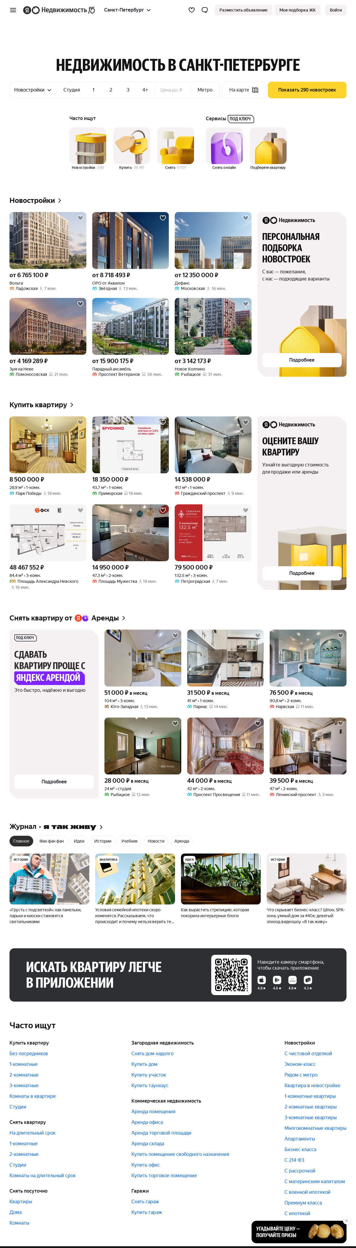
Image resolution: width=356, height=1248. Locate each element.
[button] (204, 10)
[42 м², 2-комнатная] (225, 746)
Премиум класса (303, 1203)
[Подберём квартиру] (268, 148)
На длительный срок (32, 1133)
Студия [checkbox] (71, 90)
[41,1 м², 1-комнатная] (213, 444)
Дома (15, 1212)
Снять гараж (145, 1201)
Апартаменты (300, 1139)
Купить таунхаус (150, 1085)
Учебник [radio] (129, 841)
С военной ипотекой (307, 1192)
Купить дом (144, 1064)
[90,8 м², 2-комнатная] (308, 658)
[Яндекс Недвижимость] (64, 10)
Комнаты (19, 1223)
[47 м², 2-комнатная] (308, 746)
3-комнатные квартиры (311, 1117)
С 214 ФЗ (294, 1160)
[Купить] (131, 148)
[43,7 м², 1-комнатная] (130, 444)
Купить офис (145, 1165)
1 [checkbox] (93, 90)
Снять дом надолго (152, 1053)
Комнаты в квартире (32, 1096)
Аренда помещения (153, 1111)
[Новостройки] (87, 148)
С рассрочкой (300, 1171)
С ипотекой (297, 1213)
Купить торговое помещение (164, 1175)
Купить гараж (146, 1212)
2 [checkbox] (110, 90)
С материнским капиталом (315, 1181)
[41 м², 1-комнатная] (225, 658)
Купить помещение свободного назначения (180, 1154)
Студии (17, 1107)
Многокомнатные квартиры (316, 1128)
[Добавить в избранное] (80, 218)
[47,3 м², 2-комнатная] (130, 532)
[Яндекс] (27, 10)
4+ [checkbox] (145, 90)
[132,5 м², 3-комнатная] (213, 532)
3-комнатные (24, 1085)
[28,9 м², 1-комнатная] (47, 444)
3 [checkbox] (128, 90)
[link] (336, 10)
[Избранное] (191, 10)
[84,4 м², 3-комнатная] (47, 532)
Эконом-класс (300, 1064)
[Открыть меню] (13, 10)
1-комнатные (23, 1064)
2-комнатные (24, 1075)
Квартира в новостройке (312, 1085)
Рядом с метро (301, 1075)
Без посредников (28, 1053)
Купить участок (148, 1075)
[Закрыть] (346, 1220)
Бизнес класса (300, 1149)
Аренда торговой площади (161, 1133)
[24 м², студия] (142, 746)
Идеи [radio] (79, 841)
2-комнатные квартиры (311, 1107)
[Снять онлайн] (224, 148)
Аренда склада (147, 1143)
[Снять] (175, 148)
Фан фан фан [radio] (51, 841)
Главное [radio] (21, 841)
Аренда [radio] (181, 841)
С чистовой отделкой (308, 1053)
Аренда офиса (147, 1122)
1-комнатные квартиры (310, 1096)
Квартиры (20, 1201)
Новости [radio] (156, 841)
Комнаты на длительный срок (42, 1175)
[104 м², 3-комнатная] (142, 658)
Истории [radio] (102, 841)
